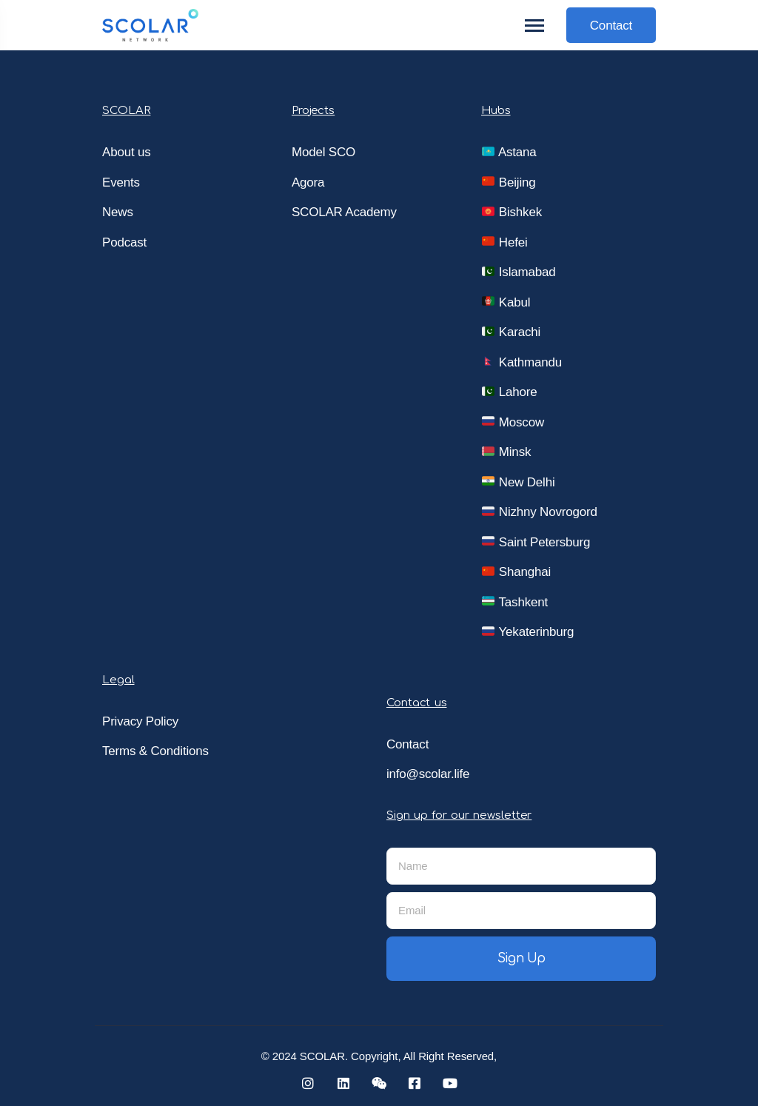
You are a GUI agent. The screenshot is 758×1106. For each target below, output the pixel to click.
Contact (611, 26)
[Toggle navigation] (535, 25)
